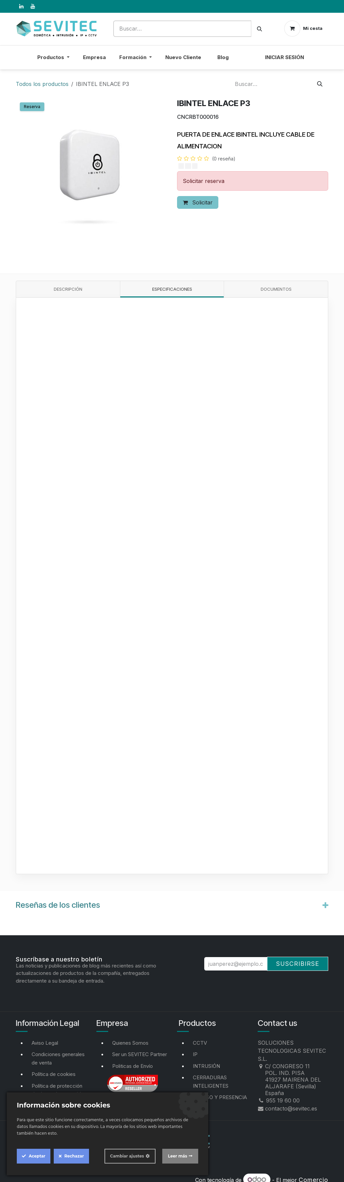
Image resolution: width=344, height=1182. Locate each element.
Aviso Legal (45, 1043)
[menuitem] (247, 61)
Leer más (177, 1156)
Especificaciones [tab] (172, 289)
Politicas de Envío (132, 1066)
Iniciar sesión (284, 57)
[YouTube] (33, 6)
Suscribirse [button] (297, 963)
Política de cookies (54, 1074)
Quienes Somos (130, 1043)
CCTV (200, 1043)
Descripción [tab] (68, 289)
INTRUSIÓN (206, 1066)
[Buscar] (259, 28)
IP (195, 1054)
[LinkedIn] (21, 6)
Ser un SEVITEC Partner (139, 1054)
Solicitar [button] (198, 202)
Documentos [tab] (276, 289)
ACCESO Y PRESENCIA (220, 1097)
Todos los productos (42, 84)
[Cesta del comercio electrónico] (303, 28)
